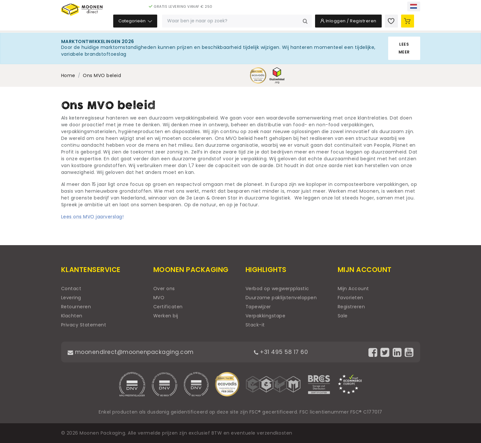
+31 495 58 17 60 (283, 352)
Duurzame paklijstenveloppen (281, 297)
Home (68, 75)
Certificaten (168, 306)
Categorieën (175, 22)
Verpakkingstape (266, 315)
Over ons (164, 288)
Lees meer (404, 48)
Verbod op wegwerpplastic (277, 288)
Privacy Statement (83, 325)
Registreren (351, 306)
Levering (71, 297)
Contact (71, 288)
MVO (159, 297)
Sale (343, 315)
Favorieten (350, 297)
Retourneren (76, 306)
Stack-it (255, 325)
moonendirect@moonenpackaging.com (132, 352)
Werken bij (165, 315)
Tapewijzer (258, 306)
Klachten (71, 315)
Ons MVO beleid (102, 75)
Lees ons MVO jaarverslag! (92, 216)
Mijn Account (353, 288)
